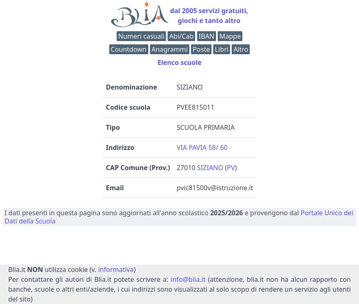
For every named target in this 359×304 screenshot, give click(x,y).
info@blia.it (188, 279)
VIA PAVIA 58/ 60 (202, 147)
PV (231, 167)
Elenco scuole (179, 62)
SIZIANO (210, 167)
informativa (116, 269)
